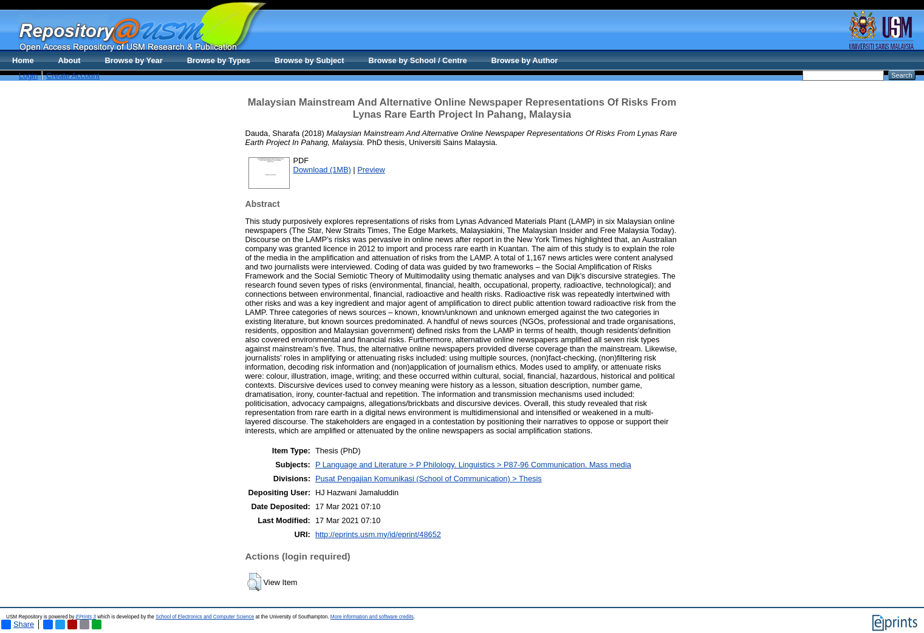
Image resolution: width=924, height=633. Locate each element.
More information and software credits (372, 617)
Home (23, 60)
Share (17, 624)
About (69, 60)
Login (28, 75)
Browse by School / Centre (417, 60)
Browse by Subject (309, 60)
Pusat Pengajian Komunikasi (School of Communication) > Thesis (428, 478)
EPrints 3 (86, 617)
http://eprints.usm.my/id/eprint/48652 (378, 534)
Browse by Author (524, 60)
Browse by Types (218, 60)
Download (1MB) (322, 169)
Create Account (73, 75)
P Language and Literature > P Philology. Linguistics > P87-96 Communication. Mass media (473, 464)
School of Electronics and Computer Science (205, 617)
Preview (371, 169)
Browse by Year (134, 60)
